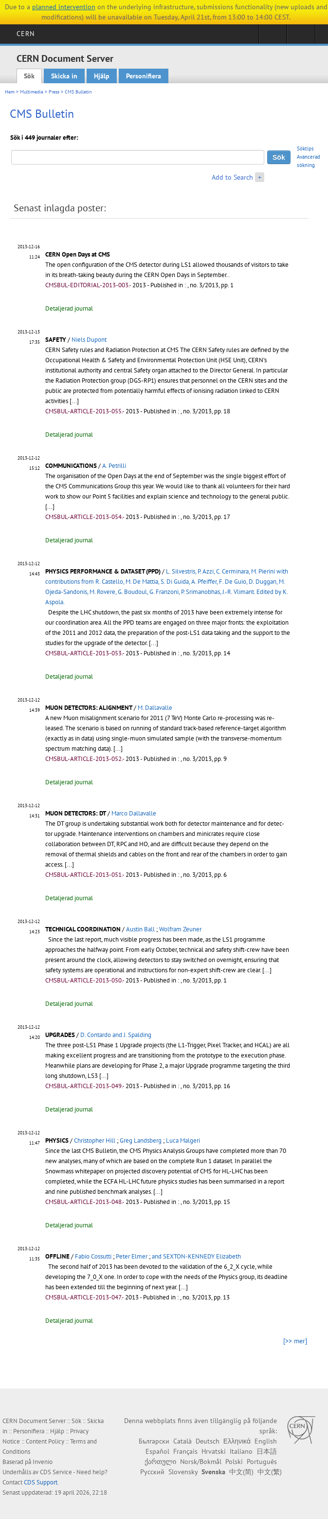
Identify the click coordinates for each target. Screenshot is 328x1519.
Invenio (43, 1462)
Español (157, 1451)
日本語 (266, 1451)
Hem (10, 92)
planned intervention (63, 6)
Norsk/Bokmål (200, 1461)
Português (262, 1461)
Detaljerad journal (69, 308)
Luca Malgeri (183, 1140)
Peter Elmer (131, 1256)
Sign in (273, 37)
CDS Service (56, 1472)
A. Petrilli (114, 466)
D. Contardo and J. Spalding (115, 1035)
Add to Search (232, 177)
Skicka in (64, 76)
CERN (26, 33)
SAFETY (55, 339)
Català (182, 1441)
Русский (152, 1471)
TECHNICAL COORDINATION (83, 929)
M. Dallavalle (155, 708)
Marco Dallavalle (133, 813)
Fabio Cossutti (93, 1256)
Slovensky (183, 1471)
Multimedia (31, 92)
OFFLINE (57, 1256)
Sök (29, 76)
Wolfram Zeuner (180, 929)
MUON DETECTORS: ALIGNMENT (88, 708)
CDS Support (40, 1482)
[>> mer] (295, 1340)
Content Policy (45, 1441)
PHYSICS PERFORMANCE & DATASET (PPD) (103, 571)
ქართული (160, 1461)
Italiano (241, 1451)
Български (154, 1441)
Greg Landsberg (141, 1140)
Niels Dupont (89, 339)
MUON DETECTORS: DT (75, 813)
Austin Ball (140, 929)
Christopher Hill (94, 1140)
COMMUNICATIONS (71, 466)
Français (185, 1451)
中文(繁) (269, 1471)
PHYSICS (57, 1140)
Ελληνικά (237, 1441)
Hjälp (101, 76)
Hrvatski (213, 1451)
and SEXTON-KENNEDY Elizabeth (196, 1256)
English (266, 1441)
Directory (301, 37)
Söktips (305, 148)
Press (54, 92)
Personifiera (143, 76)
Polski (234, 1461)
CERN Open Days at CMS (77, 254)
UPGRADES (60, 1035)
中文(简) (241, 1471)
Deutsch (207, 1441)
